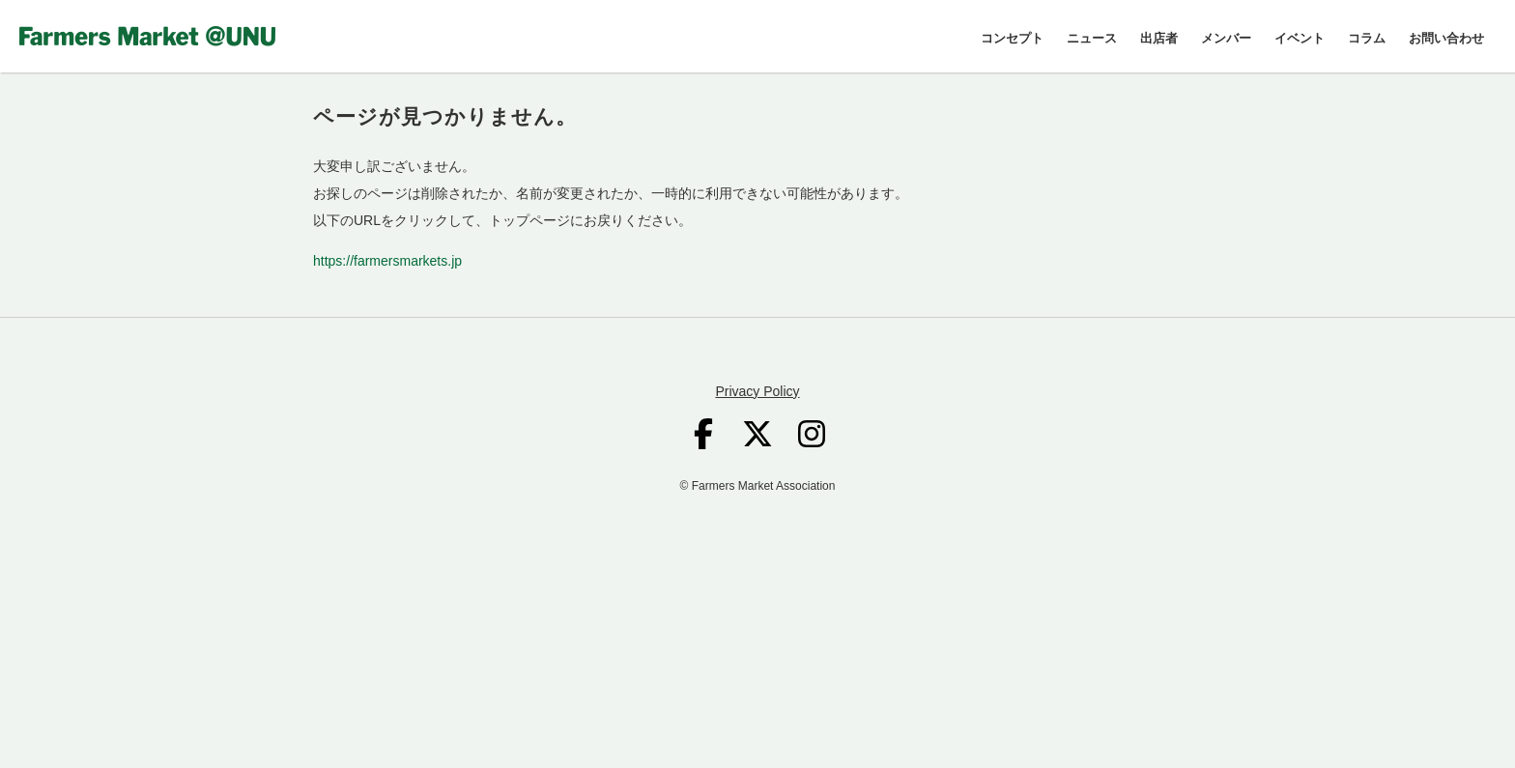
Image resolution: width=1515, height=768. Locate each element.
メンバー (1226, 38)
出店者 (1159, 38)
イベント (1299, 38)
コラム (1367, 38)
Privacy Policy (757, 391)
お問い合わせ (1446, 38)
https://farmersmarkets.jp (387, 261)
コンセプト (1012, 38)
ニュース (1092, 38)
